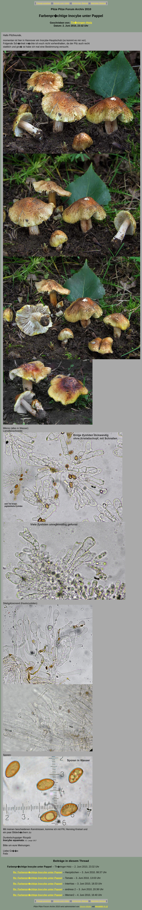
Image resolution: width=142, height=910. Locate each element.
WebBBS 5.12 (101, 906)
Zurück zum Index (61, 3)
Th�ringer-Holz (81, 22)
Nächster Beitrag (98, 3)
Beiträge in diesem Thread (71, 860)
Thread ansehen (43, 3)
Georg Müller (85, 906)
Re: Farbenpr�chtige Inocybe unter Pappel (37, 872)
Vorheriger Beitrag (80, 3)
